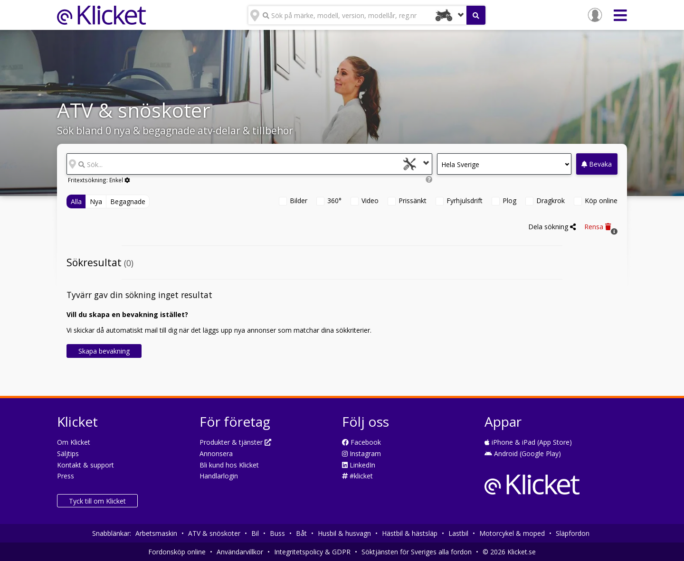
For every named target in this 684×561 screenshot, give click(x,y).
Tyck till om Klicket (97, 500)
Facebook (361, 442)
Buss (277, 533)
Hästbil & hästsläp (409, 533)
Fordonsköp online (177, 551)
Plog (509, 200)
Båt (301, 533)
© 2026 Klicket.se (509, 551)
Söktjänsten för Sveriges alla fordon (416, 551)
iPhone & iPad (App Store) (528, 442)
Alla (76, 201)
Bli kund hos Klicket (229, 464)
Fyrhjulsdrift (464, 200)
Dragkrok (550, 200)
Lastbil (458, 533)
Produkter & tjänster (235, 442)
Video (370, 200)
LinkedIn (358, 464)
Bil (255, 533)
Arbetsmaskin (156, 533)
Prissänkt (413, 200)
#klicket (357, 475)
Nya (96, 201)
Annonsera (216, 453)
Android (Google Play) (522, 453)
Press (65, 475)
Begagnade (127, 201)
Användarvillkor (240, 551)
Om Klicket (73, 442)
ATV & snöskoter (214, 533)
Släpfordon (572, 533)
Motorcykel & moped (512, 533)
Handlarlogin (219, 475)
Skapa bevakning (104, 350)
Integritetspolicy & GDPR (312, 551)
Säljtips (68, 453)
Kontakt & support (85, 464)
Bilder (298, 200)
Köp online (601, 200)
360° (334, 200)
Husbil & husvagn (344, 533)
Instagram (361, 453)
